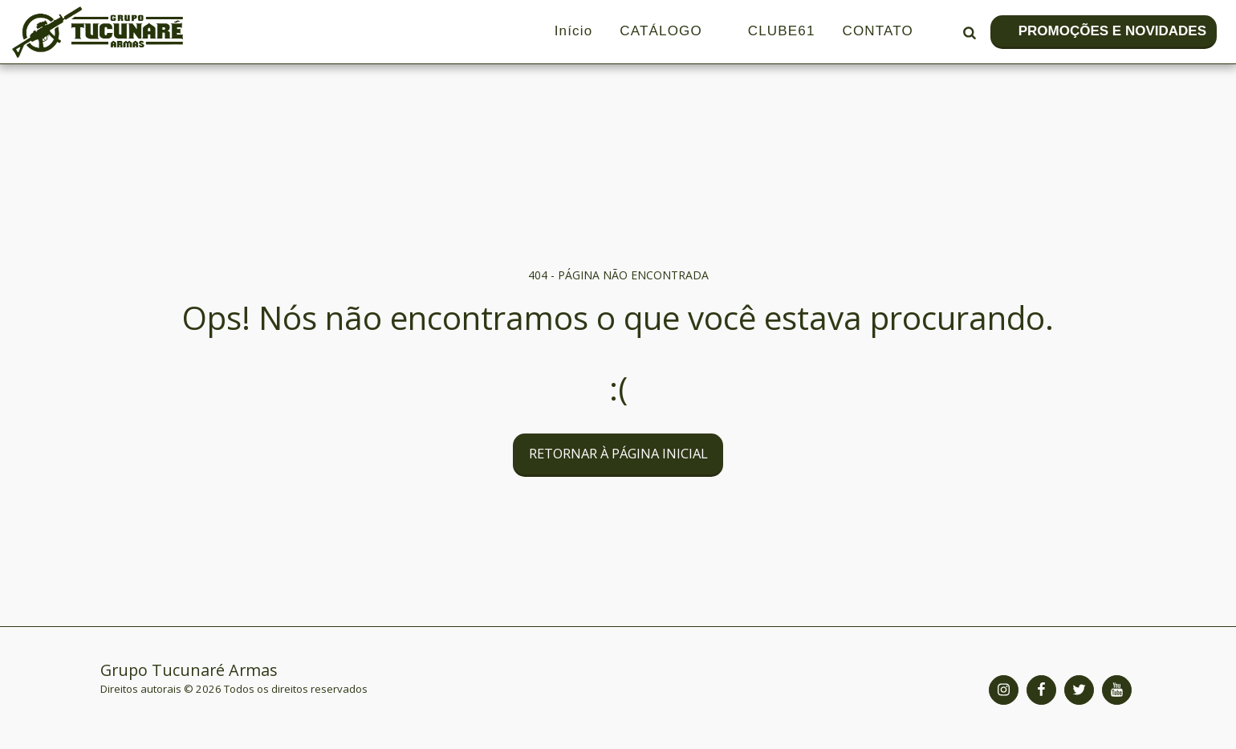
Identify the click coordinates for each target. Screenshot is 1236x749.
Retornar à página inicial (618, 453)
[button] (969, 32)
